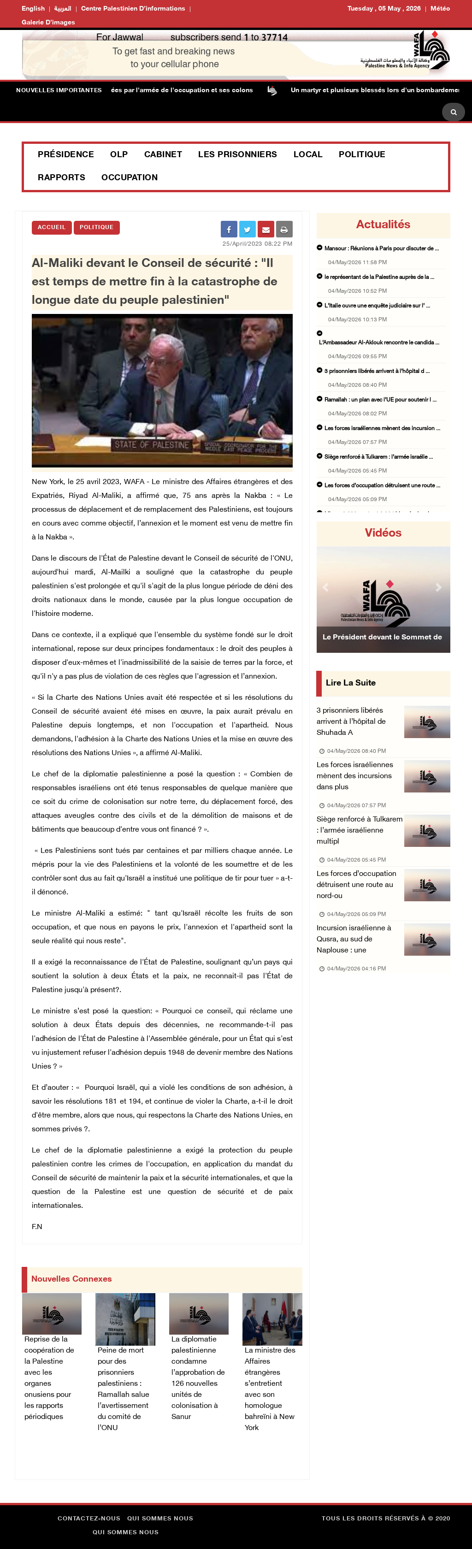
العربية (62, 9)
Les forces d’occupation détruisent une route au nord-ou (356, 885)
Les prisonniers (237, 155)
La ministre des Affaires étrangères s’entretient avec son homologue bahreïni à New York (270, 1390)
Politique (362, 155)
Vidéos (383, 534)
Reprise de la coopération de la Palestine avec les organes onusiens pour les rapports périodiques (49, 1379)
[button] (326, 587)
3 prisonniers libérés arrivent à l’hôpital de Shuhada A (351, 722)
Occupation (129, 178)
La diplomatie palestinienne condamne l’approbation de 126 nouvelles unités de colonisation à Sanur (198, 1379)
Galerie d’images (48, 23)
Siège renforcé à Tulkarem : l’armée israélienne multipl (360, 831)
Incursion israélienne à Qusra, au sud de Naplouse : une (354, 939)
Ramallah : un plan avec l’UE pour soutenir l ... (380, 400)
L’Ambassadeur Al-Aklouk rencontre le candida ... (379, 343)
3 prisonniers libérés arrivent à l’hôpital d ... (377, 371)
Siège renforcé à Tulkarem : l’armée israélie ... (378, 457)
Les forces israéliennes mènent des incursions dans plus (355, 776)
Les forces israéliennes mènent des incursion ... (382, 429)
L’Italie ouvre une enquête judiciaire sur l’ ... (377, 306)
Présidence (66, 155)
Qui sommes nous (160, 1519)
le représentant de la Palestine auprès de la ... (379, 277)
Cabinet (163, 155)
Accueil (52, 228)
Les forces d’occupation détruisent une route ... (382, 486)
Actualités (383, 225)
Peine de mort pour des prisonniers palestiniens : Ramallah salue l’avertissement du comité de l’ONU (123, 1390)
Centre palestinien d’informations (133, 9)
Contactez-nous (89, 1519)
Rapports (61, 178)
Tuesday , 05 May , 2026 (384, 9)
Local (308, 155)
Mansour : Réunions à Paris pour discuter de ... (381, 249)
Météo (440, 9)
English (33, 9)
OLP (119, 155)
